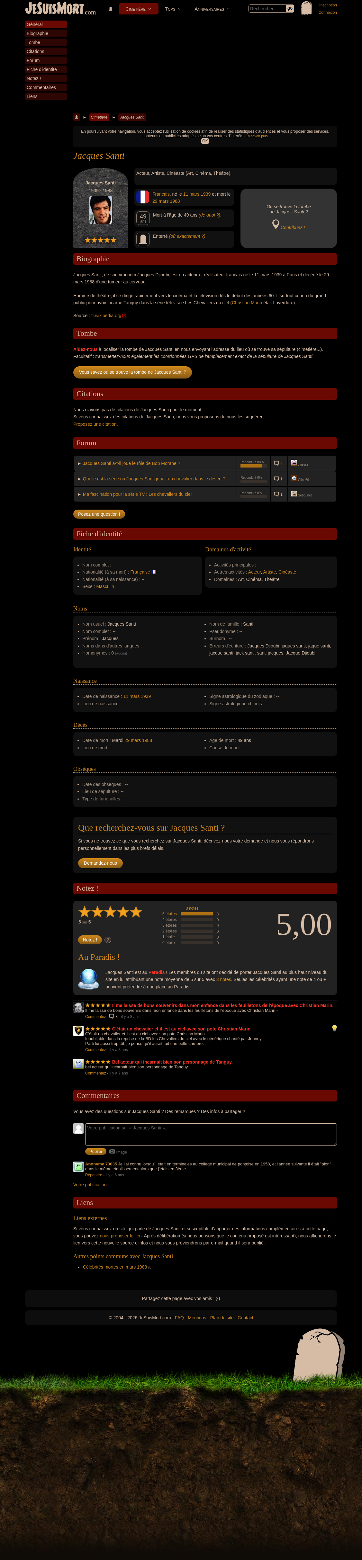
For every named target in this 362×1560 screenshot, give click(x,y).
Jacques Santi (132, 117)
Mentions (197, 1317)
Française (140, 572)
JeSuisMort (54, 9)
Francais (161, 194)
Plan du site (222, 1317)
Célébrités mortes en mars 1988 (115, 1267)
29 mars (160, 201)
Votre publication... (91, 1184)
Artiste (269, 572)
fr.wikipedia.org (106, 315)
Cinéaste (287, 572)
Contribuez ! (293, 227)
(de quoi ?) (209, 215)
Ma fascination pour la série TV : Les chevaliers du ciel (137, 494)
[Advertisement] (205, 66)
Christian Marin (247, 302)
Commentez (95, 1016)
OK (205, 141)
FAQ (179, 1317)
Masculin (105, 586)
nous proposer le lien (121, 1235)
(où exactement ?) (187, 236)
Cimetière (135, 9)
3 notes (192, 908)
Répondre (93, 1175)
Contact (245, 1317)
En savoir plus (256, 136)
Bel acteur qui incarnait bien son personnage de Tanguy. (172, 1062)
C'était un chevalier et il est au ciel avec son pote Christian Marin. (182, 1028)
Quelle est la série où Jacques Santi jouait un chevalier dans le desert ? (154, 478)
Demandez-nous (100, 863)
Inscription (328, 5)
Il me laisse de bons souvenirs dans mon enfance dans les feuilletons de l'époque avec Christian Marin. (223, 1005)
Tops (170, 9)
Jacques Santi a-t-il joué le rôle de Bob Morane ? (131, 463)
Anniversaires (209, 9)
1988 (175, 201)
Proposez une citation (95, 424)
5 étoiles (169, 914)
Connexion (328, 12)
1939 (206, 194)
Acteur (254, 572)
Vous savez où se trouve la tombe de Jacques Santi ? (132, 372)
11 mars (191, 194)
